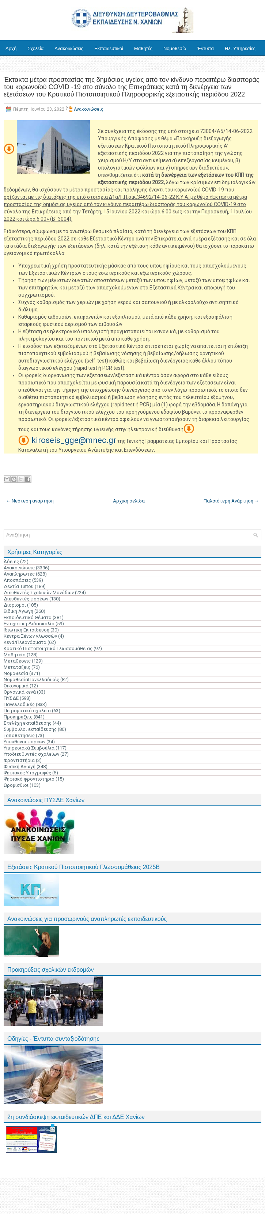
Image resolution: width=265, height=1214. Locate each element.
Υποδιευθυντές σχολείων (31, 754)
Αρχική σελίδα (129, 501)
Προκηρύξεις (18, 717)
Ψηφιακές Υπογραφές (27, 772)
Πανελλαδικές (19, 704)
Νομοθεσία (174, 48)
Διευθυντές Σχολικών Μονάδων (39, 592)
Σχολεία (35, 48)
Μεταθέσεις (17, 661)
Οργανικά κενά (20, 692)
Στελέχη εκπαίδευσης (28, 723)
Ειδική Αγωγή (18, 611)
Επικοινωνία (18, 64)
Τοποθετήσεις (19, 735)
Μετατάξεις (17, 667)
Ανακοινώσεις (68, 48)
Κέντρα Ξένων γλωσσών (30, 636)
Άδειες (11, 561)
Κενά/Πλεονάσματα (25, 642)
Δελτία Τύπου (19, 586)
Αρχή (10, 48)
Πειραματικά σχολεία (27, 710)
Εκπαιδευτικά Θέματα (28, 617)
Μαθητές (143, 48)
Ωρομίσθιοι (16, 785)
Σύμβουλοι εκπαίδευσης (30, 729)
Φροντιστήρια (19, 760)
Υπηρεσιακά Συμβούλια (29, 748)
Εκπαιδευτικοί (108, 48)
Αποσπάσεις (17, 580)
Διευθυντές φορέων (26, 599)
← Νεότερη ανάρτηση (30, 501)
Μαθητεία (15, 654)
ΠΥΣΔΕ (11, 698)
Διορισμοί (15, 605)
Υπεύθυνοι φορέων (24, 741)
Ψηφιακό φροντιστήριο (29, 779)
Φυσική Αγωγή (19, 766)
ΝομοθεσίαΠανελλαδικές (31, 679)
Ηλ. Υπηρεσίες (240, 48)
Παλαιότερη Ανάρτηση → (231, 501)
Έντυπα (205, 48)
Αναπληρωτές (19, 574)
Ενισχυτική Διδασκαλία (29, 623)
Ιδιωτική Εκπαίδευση (26, 630)
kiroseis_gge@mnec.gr (73, 440)
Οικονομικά (16, 685)
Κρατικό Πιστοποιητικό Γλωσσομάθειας (48, 648)
